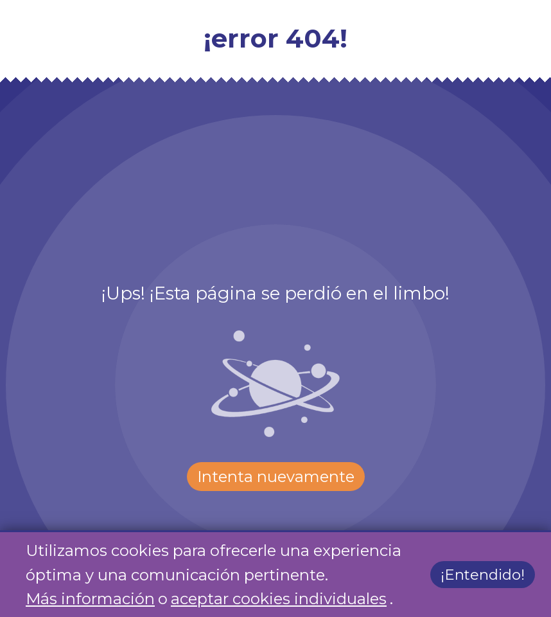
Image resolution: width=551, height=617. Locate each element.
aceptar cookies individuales (279, 598)
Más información (90, 598)
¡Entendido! (483, 575)
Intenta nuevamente (275, 476)
